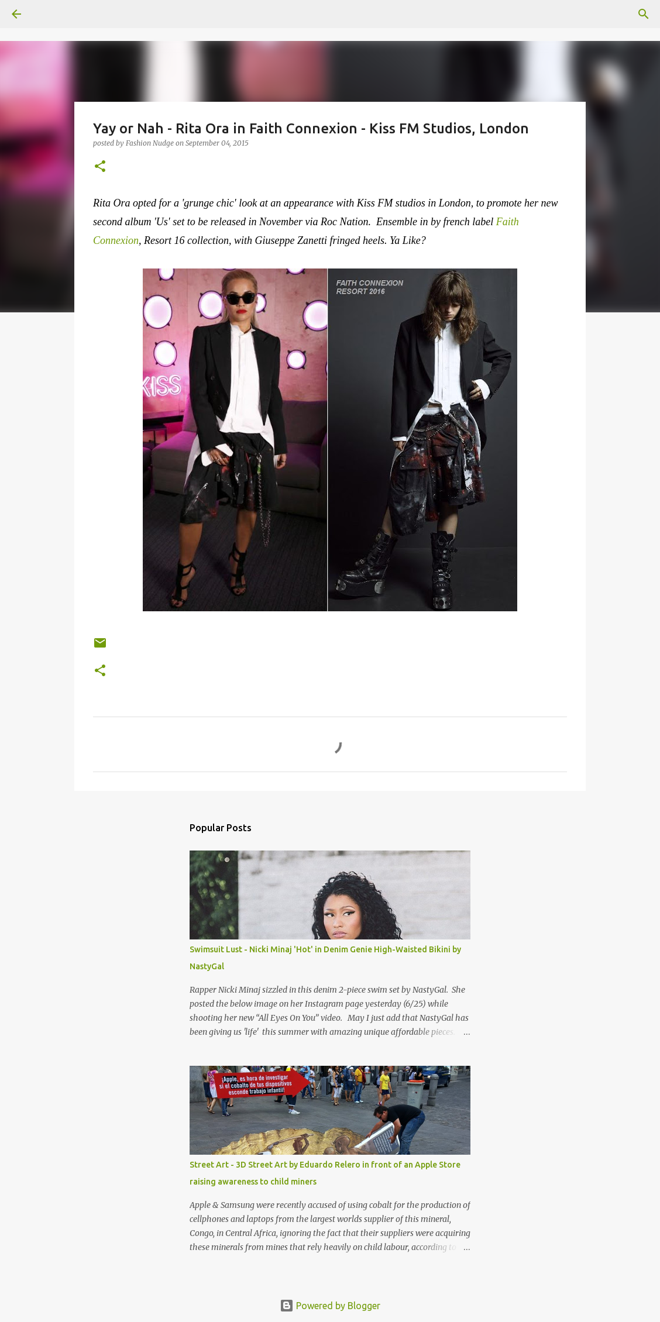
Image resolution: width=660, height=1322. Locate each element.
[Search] (49, 14)
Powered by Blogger (330, 1305)
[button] (100, 167)
